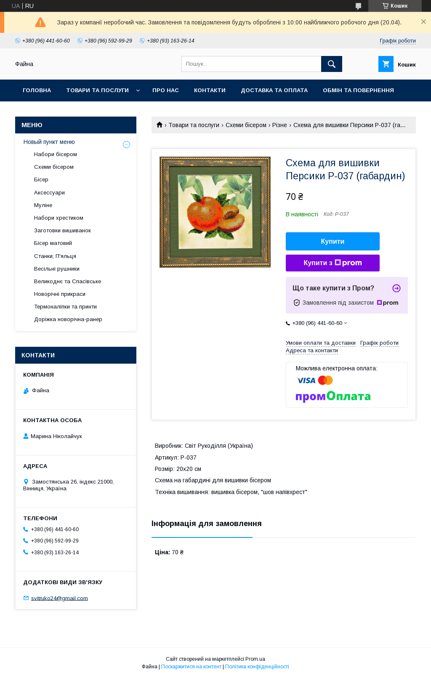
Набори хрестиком (58, 218)
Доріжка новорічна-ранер (68, 319)
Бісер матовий (53, 243)
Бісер (41, 179)
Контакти (210, 90)
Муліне (43, 205)
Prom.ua (255, 659)
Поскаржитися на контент (191, 667)
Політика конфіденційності (257, 667)
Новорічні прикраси (59, 294)
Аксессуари (49, 192)
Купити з (332, 263)
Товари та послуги (97, 90)
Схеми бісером (246, 125)
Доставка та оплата (274, 90)
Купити (333, 241)
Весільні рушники (57, 269)
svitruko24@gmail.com (59, 598)
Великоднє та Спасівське (67, 281)
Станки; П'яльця (55, 256)
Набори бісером (55, 154)
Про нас (165, 90)
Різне (279, 125)
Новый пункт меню (49, 141)
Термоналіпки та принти (65, 306)
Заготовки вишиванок (62, 230)
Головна (37, 90)
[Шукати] (331, 64)
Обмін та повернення (358, 90)
